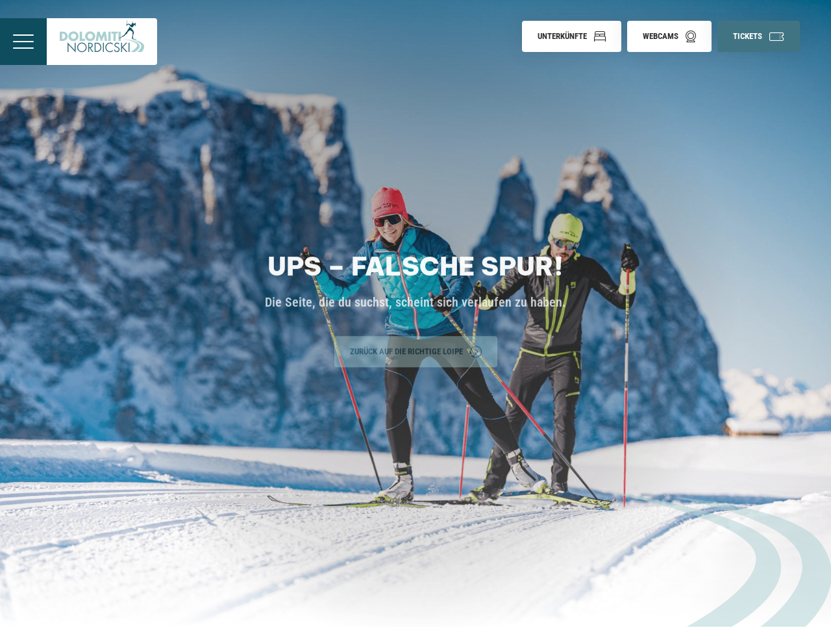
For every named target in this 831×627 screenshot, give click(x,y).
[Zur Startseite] (102, 41)
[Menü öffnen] (23, 41)
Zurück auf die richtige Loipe (416, 350)
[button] (571, 36)
